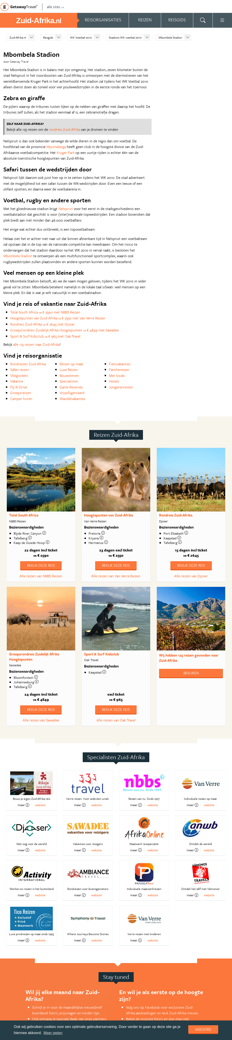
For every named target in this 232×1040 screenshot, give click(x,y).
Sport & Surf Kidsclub (101, 654)
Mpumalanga (56, 146)
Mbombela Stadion (170, 37)
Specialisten (69, 381)
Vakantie (16, 381)
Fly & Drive (18, 387)
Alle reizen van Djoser (191, 576)
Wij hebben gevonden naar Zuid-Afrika (188, 657)
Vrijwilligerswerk (72, 392)
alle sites (55, 7)
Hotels (114, 381)
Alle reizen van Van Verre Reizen (115, 576)
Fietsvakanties (119, 364)
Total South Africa (23, 515)
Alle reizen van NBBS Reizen (40, 576)
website (40, 805)
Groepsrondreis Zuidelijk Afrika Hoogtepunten (34, 656)
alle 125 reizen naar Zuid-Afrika (36, 344)
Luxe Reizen (69, 369)
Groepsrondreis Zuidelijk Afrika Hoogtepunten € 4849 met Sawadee (64, 330)
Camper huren (21, 398)
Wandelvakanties (72, 398)
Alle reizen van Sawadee (41, 720)
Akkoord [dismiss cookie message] (203, 1029)
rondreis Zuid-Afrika (64, 129)
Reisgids (48, 37)
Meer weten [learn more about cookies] (53, 1033)
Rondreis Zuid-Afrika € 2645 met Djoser (42, 324)
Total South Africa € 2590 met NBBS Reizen (45, 312)
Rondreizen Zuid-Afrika (28, 364)
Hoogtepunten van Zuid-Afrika (108, 515)
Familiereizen (119, 369)
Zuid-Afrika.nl (18, 37)
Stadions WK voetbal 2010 (125, 37)
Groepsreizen (20, 392)
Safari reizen (19, 369)
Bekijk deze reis (41, 565)
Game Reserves (71, 387)
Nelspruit (65, 208)
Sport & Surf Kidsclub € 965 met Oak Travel (45, 336)
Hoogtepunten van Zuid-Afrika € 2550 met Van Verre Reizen (57, 318)
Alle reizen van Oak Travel (116, 720)
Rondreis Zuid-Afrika (175, 515)
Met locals (117, 375)
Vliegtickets (19, 375)
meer (23, 805)
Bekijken (191, 673)
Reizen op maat (71, 364)
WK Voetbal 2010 (81, 37)
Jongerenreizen (121, 387)
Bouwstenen (69, 375)
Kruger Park (66, 152)
